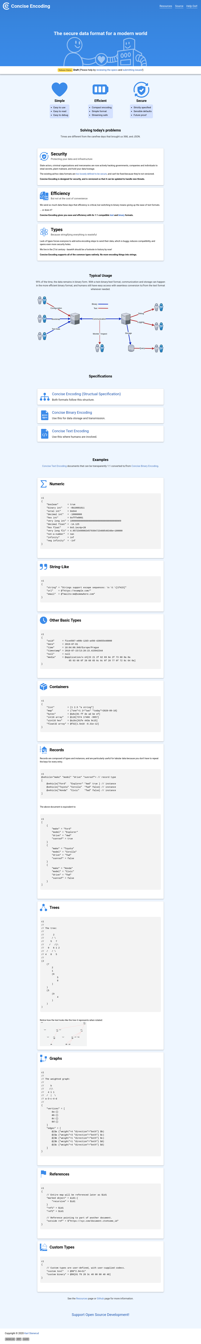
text (112, 215)
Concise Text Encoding (70, 431)
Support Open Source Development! (100, 1315)
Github (100, 1298)
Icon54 (25, 1339)
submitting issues (132, 69)
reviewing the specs (106, 69)
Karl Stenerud (31, 1333)
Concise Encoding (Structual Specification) (86, 394)
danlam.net (10, 1339)
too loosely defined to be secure (91, 174)
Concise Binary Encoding (72, 412)
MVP (19, 1339)
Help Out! (192, 6)
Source (179, 6)
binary (121, 215)
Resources (166, 6)
